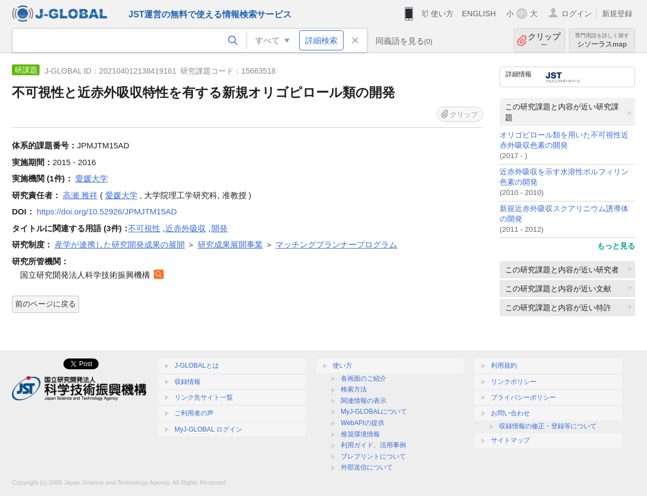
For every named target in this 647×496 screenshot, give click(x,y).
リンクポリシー (513, 382)
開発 (219, 228)
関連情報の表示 (363, 400)
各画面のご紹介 (363, 378)
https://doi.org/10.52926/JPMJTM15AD (107, 211)
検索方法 (354, 389)
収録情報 (187, 382)
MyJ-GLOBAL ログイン (208, 429)
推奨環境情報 (360, 434)
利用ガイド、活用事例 (373, 445)
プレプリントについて (373, 456)
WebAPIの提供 (362, 423)
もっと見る (616, 246)
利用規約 (504, 365)
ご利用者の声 (193, 413)
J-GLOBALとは (196, 365)
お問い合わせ (510, 413)
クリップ (544, 40)
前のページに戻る (45, 303)
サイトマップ (510, 440)
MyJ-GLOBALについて (374, 411)
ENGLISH (479, 13)
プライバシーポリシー (523, 397)
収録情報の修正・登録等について (548, 426)
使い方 (442, 13)
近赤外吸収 (185, 228)
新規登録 (617, 13)
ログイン (576, 13)
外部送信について (367, 467)
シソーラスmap (602, 40)
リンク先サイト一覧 (203, 397)
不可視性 (144, 228)
